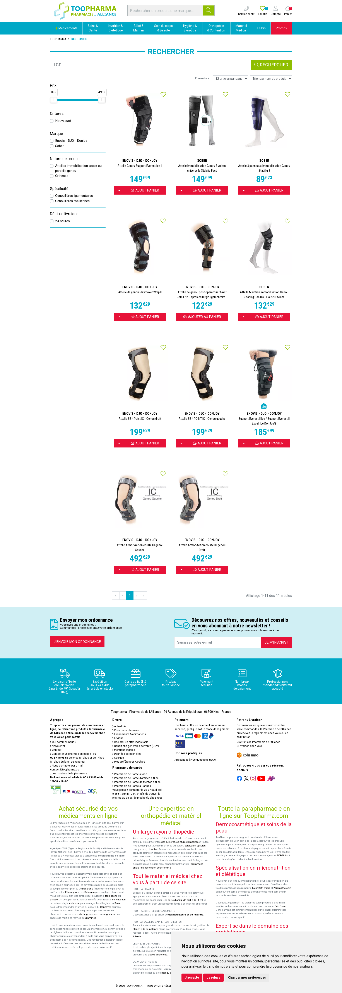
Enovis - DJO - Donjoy (71, 141)
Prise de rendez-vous (126, 730)
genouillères (168, 842)
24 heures (62, 221)
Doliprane (87, 888)
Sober (59, 146)
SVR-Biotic (282, 855)
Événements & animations (129, 734)
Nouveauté (63, 121)
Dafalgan (89, 892)
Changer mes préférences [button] (247, 977)
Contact (56, 749)
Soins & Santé (93, 28)
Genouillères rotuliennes (72, 201)
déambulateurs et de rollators (185, 914)
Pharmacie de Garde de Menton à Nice (136, 782)
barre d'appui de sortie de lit (183, 900)
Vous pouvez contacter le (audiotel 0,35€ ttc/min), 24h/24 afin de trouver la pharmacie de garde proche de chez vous (137, 793)
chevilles (152, 849)
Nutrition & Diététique (115, 28)
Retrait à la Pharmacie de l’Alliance (258, 742)
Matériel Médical (241, 28)
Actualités (119, 726)
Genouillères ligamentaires (74, 196)
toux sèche (111, 896)
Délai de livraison (64, 214)
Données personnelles (126, 753)
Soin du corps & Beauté (163, 28)
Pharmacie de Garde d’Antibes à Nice (135, 778)
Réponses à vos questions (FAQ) (195, 759)
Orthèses (61, 176)
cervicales (190, 845)
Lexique (117, 738)
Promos (281, 28)
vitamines (90, 918)
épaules (201, 845)
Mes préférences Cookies (128, 761)
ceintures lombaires (187, 842)
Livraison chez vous (250, 746)
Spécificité (59, 189)
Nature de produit (65, 159)
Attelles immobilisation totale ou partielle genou (78, 168)
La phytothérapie (261, 888)
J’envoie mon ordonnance (77, 642)
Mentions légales (123, 749)
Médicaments (66, 28)
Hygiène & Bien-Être (190, 28)
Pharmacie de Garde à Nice (129, 774)
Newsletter (57, 746)
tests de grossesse (87, 914)
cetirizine (74, 903)
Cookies (118, 757)
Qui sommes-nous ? (63, 742)
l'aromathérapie (282, 888)
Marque (56, 133)
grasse (54, 899)
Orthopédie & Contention (216, 28)
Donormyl (105, 907)
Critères (57, 113)
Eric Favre (280, 906)
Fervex (118, 903)
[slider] (53, 100)
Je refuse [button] (213, 977)
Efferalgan (71, 892)
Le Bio (261, 28)
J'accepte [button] (192, 977)
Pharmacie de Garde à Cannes (131, 785)
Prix (53, 85)
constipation (119, 899)
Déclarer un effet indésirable (130, 742)
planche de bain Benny (145, 929)
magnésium (109, 914)
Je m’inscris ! (276, 642)
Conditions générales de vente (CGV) (135, 746)
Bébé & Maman (138, 28)
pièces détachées (157, 954)
